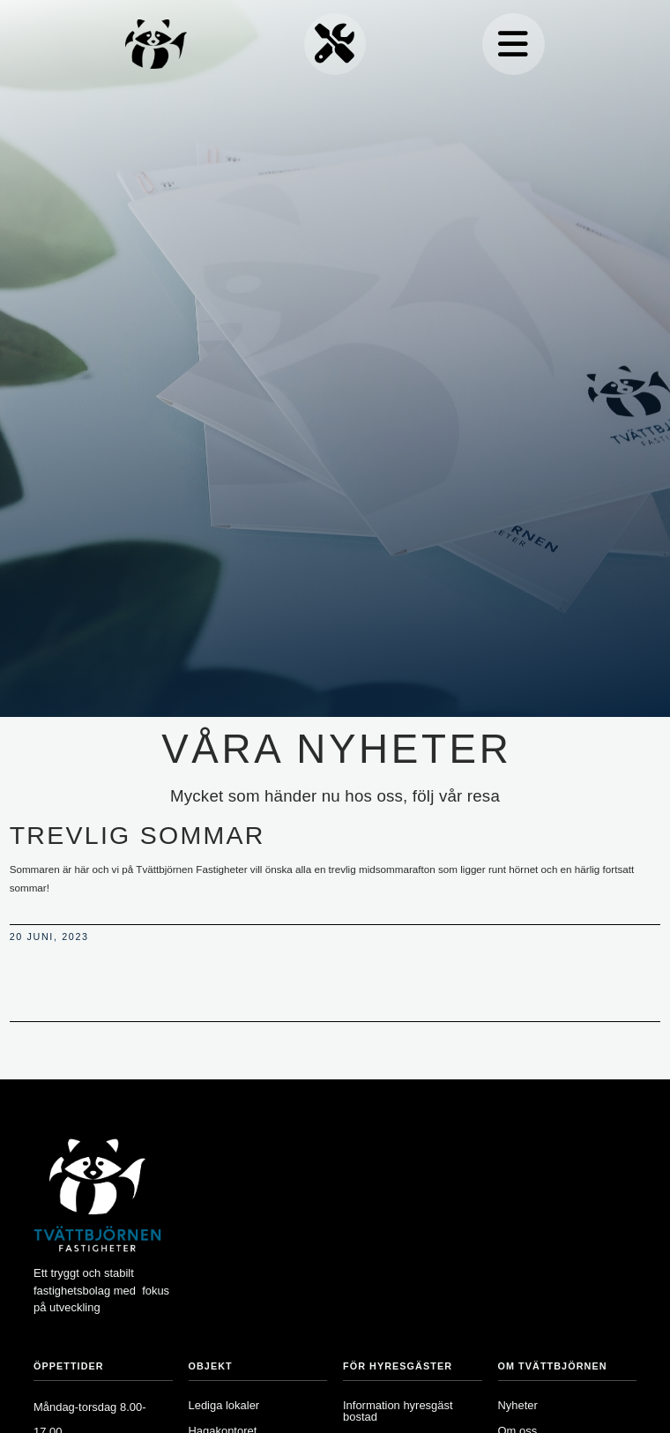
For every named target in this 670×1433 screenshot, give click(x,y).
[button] (513, 44)
